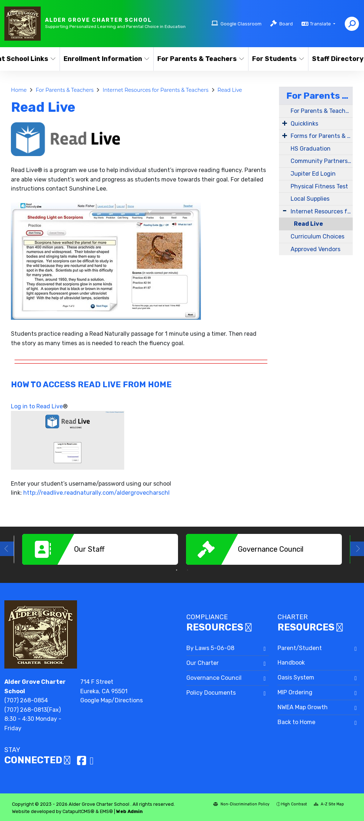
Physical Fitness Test (319, 186)
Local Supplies (310, 198)
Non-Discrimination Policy (241, 804)
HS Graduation (311, 148)
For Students (277, 59)
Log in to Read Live (37, 406)
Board (286, 23)
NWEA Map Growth (303, 707)
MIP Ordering (295, 692)
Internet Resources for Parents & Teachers (155, 90)
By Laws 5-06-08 (210, 648)
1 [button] (176, 570)
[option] (100, 549)
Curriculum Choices (317, 236)
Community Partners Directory (322, 161)
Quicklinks (304, 123)
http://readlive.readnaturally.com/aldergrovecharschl (96, 492)
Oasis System (296, 677)
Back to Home (296, 722)
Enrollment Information (104, 59)
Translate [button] (321, 23)
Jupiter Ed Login (313, 173)
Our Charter (202, 662)
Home (19, 90)
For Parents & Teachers (198, 59)
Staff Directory (336, 59)
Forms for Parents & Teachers (322, 135)
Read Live (230, 90)
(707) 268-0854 (26, 700)
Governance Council (214, 677)
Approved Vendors (315, 249)
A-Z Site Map (329, 804)
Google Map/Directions (111, 700)
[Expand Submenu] (285, 123)
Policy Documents (211, 692)
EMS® (106, 811)
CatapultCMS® (78, 811)
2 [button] (187, 570)
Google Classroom (241, 23)
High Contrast (294, 804)
